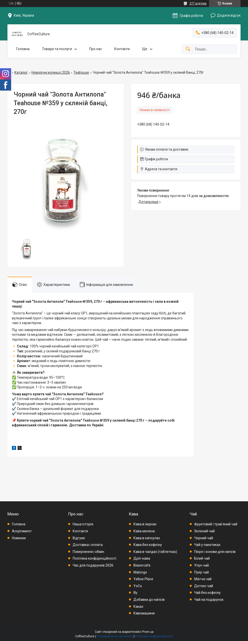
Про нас (95, 49)
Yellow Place (143, 579)
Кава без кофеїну (147, 545)
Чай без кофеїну (207, 593)
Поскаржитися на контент (114, 636)
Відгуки (79, 538)
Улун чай (201, 565)
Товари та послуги (57, 49)
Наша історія (83, 524)
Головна (23, 49)
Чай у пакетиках (207, 545)
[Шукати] (188, 49)
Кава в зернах (144, 524)
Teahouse (81, 72)
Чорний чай (203, 538)
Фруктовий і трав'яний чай (215, 524)
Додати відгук (229, 15)
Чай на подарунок (208, 600)
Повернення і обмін (88, 552)
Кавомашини (144, 613)
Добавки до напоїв (149, 600)
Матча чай (203, 579)
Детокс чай (203, 586)
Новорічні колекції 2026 (50, 72)
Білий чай (202, 558)
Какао (138, 606)
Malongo (140, 572)
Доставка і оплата (88, 545)
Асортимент (22, 531)
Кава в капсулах (146, 538)
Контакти (122, 49)
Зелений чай (204, 531)
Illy (135, 593)
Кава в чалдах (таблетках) (155, 552)
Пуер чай (201, 572)
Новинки (19, 538)
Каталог (21, 72)
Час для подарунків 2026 (93, 565)
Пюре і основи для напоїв (215, 552)
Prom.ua (148, 632)
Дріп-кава (141, 558)
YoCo (137, 586)
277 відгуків (198, 3)
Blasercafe (142, 565)
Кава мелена (144, 531)
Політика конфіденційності (94, 558)
